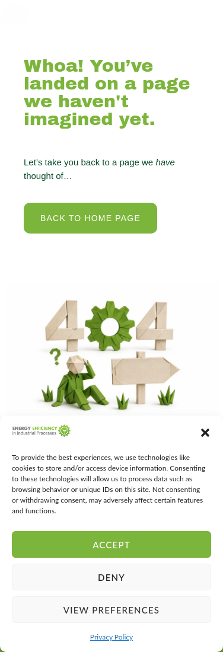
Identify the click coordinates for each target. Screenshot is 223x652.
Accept (111, 544)
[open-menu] (203, 15)
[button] (205, 433)
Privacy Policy (111, 636)
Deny (111, 577)
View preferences (111, 610)
